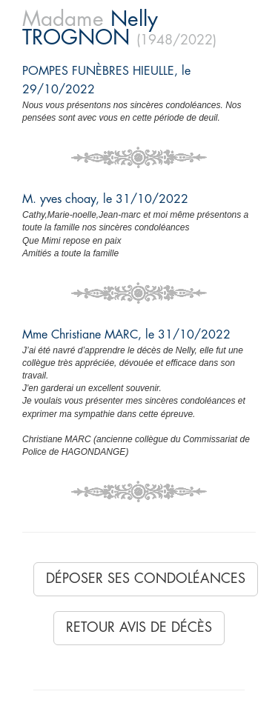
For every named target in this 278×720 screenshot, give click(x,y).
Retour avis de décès (139, 627)
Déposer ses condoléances (145, 578)
